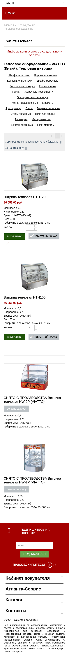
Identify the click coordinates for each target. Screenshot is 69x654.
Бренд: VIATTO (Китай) (17, 215)
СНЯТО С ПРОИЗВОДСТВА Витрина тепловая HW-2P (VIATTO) (32, 400)
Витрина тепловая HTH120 (24, 197)
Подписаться (34, 553)
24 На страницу (16, 148)
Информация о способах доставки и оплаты (34, 53)
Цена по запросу (16, 408)
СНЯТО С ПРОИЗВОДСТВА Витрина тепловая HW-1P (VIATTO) (32, 480)
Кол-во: (8, 227)
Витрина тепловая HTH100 (24, 297)
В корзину (14, 236)
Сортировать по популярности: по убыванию (33, 142)
